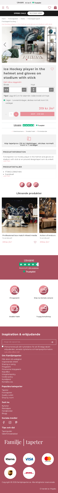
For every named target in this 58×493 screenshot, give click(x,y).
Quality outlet (7, 395)
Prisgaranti (6, 367)
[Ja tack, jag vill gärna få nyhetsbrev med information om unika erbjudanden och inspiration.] (29, 342)
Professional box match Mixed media (19, 235)
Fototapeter (7, 393)
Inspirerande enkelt (10, 362)
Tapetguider (7, 431)
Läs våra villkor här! (12, 352)
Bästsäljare (6, 408)
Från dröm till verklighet (12, 359)
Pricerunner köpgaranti (11, 369)
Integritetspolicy (9, 374)
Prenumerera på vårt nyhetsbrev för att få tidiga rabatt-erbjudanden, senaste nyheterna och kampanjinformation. (28, 349)
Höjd (33, 85)
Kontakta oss (7, 382)
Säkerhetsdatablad (9, 434)
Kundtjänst (6, 379)
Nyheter (5, 406)
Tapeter (5, 390)
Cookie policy (7, 377)
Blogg (4, 413)
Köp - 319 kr (37, 114)
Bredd (6, 85)
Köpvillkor (6, 372)
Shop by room (8, 398)
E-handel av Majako (48, 489)
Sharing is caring (9, 364)
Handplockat (7, 411)
